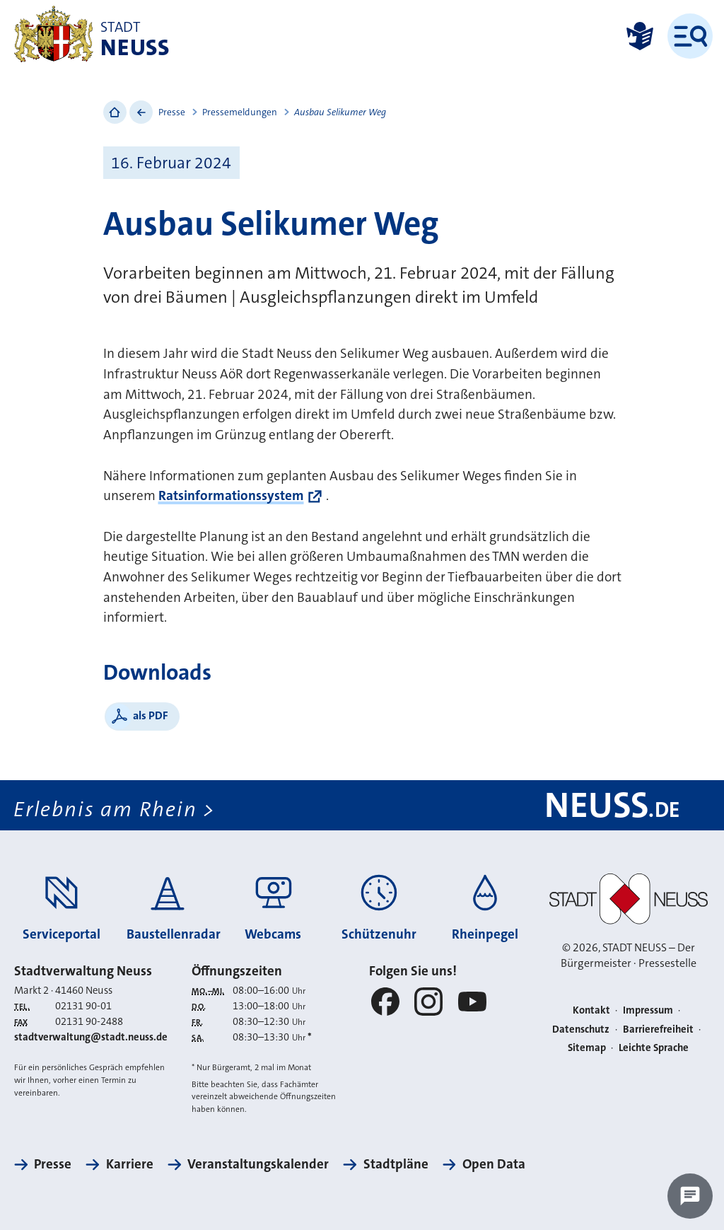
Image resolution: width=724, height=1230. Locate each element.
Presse (171, 112)
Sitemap (587, 1048)
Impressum (648, 1010)
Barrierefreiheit (658, 1029)
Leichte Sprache (654, 1048)
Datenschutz (580, 1029)
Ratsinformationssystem (231, 495)
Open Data (493, 1164)
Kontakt (591, 1010)
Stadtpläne (395, 1164)
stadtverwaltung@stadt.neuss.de (91, 1037)
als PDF (150, 715)
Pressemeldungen (239, 112)
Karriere (129, 1164)
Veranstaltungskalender (258, 1164)
